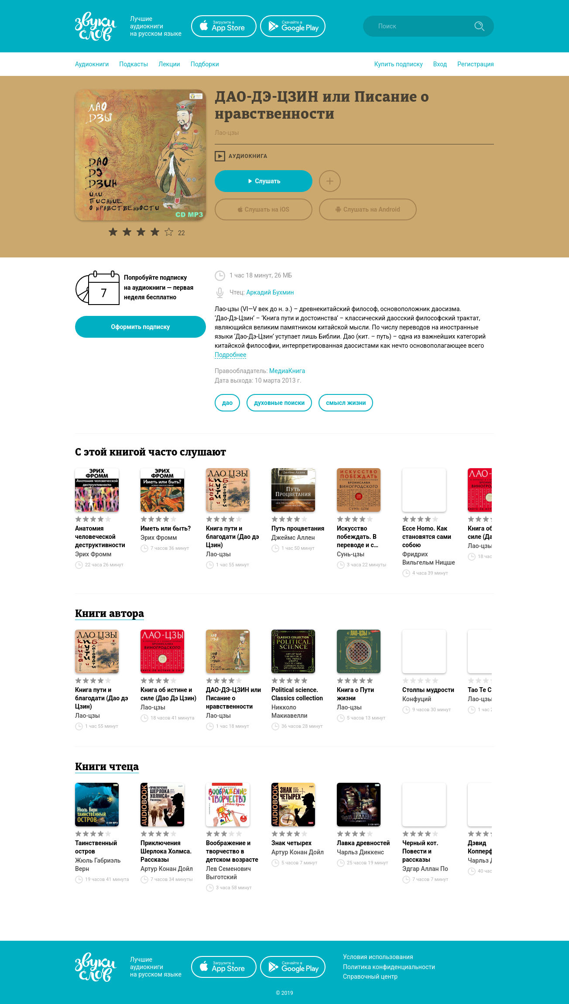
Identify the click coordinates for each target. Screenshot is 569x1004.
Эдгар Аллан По (425, 868)
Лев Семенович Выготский (228, 873)
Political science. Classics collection (297, 694)
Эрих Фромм (93, 554)
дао (227, 402)
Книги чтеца (107, 767)
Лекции (169, 64)
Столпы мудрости (428, 689)
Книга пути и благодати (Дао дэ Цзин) (232, 536)
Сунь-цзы (350, 554)
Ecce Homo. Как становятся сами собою (426, 536)
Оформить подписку (140, 326)
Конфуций (416, 699)
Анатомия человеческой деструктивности (100, 536)
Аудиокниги (92, 64)
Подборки (205, 64)
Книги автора (109, 614)
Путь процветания (297, 528)
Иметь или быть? (166, 528)
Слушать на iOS (263, 209)
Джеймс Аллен (293, 537)
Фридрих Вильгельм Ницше (428, 558)
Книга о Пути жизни (355, 694)
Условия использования (378, 956)
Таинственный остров (96, 847)
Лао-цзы (218, 554)
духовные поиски (279, 402)
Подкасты (133, 64)
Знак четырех (291, 843)
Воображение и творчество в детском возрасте (232, 851)
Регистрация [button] (475, 64)
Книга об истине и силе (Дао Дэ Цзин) (168, 694)
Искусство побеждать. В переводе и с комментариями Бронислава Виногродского (360, 537)
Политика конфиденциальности (389, 966)
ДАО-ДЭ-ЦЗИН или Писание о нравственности (233, 698)
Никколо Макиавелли (289, 711)
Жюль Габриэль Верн (98, 864)
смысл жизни (346, 402)
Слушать (263, 181)
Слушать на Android (368, 209)
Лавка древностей (363, 843)
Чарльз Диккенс (360, 852)
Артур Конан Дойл (167, 868)
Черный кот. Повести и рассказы (420, 851)
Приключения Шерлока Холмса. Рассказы (166, 851)
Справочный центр (370, 976)
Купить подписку (398, 64)
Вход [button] (440, 64)
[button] (92, 64)
